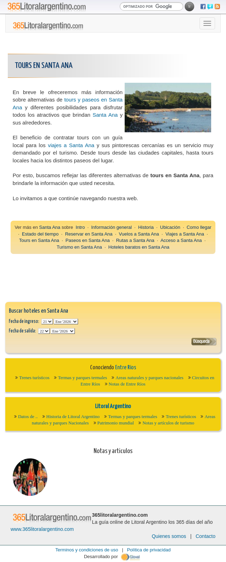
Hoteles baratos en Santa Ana (139, 247)
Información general (111, 227)
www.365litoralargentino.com (42, 529)
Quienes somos (169, 536)
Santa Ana (105, 115)
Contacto (205, 536)
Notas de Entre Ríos (127, 384)
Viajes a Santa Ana (184, 234)
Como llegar (198, 227)
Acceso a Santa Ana (181, 240)
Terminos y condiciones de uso (86, 549)
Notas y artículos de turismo (168, 422)
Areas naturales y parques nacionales (149, 377)
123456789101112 (66, 321)
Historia (146, 227)
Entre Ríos (125, 368)
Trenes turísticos (34, 377)
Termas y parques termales (82, 377)
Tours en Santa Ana (39, 240)
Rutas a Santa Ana (135, 240)
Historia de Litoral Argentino (73, 416)
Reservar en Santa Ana (88, 234)
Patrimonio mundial (115, 422)
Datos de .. (28, 416)
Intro (80, 227)
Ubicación (170, 227)
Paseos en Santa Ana (88, 240)
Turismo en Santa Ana (79, 247)
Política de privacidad (149, 549)
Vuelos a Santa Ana (139, 234)
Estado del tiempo (40, 234)
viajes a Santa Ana (71, 145)
